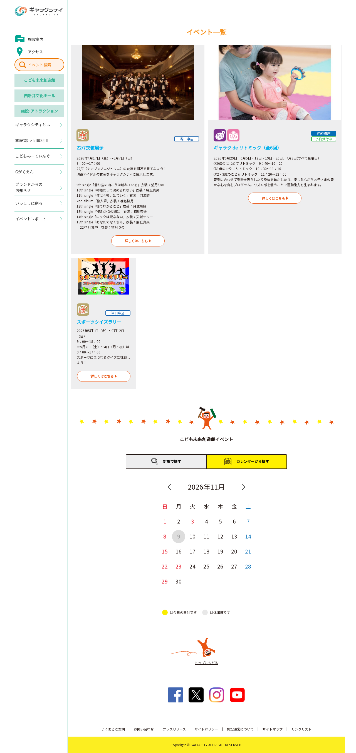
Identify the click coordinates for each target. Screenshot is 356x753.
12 (220, 536)
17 (192, 551)
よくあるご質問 (113, 729)
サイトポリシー (206, 729)
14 (248, 536)
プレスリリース (174, 729)
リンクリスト (301, 729)
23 (178, 566)
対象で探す (172, 461)
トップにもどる (206, 662)
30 (178, 581)
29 (165, 581)
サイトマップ (273, 729)
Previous (169, 486)
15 (165, 551)
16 (178, 551)
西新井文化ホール (39, 95)
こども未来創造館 (39, 80)
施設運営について (240, 729)
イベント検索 (39, 65)
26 (220, 566)
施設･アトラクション (39, 111)
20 (234, 551)
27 (234, 566)
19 (220, 551)
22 (165, 566)
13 (234, 536)
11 (206, 536)
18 (206, 551)
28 (248, 566)
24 (192, 566)
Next (243, 486)
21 (248, 551)
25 (206, 566)
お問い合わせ (144, 729)
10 (192, 536)
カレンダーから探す (252, 461)
